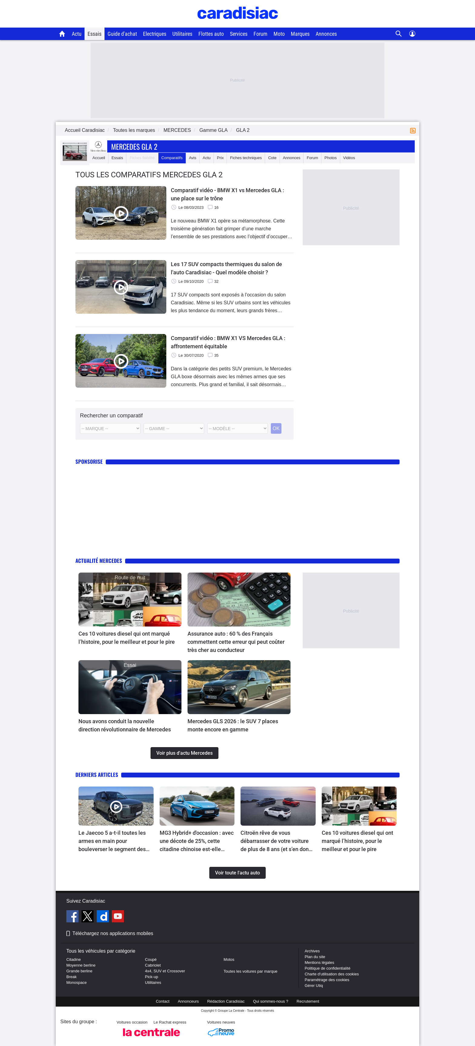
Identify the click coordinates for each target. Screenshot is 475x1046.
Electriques (154, 34)
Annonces (326, 34)
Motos (229, 959)
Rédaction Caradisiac (226, 1001)
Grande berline (79, 971)
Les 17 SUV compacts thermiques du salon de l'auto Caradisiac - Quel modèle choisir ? (226, 268)
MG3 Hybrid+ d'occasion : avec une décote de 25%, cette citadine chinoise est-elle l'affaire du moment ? (197, 841)
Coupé (151, 959)
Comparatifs (172, 157)
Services (238, 34)
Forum (260, 34)
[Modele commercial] (237, 428)
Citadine (73, 959)
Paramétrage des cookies (327, 979)
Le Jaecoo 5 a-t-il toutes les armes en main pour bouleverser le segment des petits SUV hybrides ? (112, 841)
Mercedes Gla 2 (134, 146)
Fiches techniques (246, 157)
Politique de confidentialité (327, 968)
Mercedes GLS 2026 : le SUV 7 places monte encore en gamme (233, 725)
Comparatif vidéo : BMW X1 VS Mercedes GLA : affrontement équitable (228, 342)
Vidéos (349, 157)
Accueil (98, 157)
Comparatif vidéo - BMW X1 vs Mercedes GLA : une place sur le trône (227, 194)
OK (276, 428)
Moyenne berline (80, 965)
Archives (312, 951)
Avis (192, 157)
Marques (300, 34)
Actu (76, 34)
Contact (162, 1001)
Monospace (76, 982)
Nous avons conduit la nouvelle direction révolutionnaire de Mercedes (124, 725)
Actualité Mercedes (98, 560)
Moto (279, 34)
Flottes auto (211, 34)
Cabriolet (153, 965)
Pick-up (151, 976)
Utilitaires (182, 34)
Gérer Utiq (314, 985)
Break (71, 976)
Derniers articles (96, 774)
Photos (330, 157)
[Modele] (174, 428)
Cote (272, 157)
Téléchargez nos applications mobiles (112, 933)
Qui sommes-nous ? (270, 1001)
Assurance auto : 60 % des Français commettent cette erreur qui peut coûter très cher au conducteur (236, 641)
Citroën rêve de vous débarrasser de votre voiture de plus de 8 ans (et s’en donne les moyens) (278, 841)
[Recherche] (399, 34)
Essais (94, 34)
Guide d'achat (122, 34)
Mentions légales (319, 962)
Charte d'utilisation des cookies (332, 974)
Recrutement (308, 1001)
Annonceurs (188, 1001)
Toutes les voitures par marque (250, 971)
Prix (220, 157)
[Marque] (110, 428)
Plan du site (315, 956)
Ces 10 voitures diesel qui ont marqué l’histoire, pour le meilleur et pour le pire (126, 637)
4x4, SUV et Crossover (165, 971)
